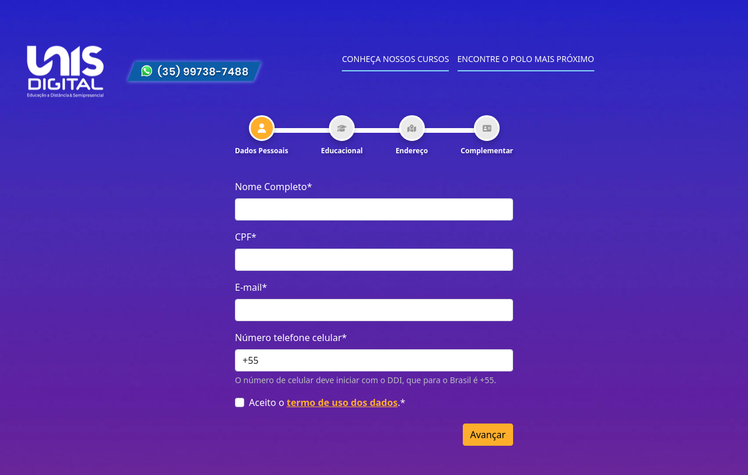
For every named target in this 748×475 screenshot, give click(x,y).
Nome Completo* (273, 186)
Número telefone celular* (291, 337)
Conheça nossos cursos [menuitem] (395, 58)
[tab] (261, 135)
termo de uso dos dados (342, 402)
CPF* (246, 236)
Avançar (487, 434)
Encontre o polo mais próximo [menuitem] (526, 58)
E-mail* (251, 287)
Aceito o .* (327, 402)
